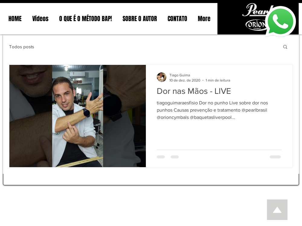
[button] (285, 47)
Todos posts (21, 46)
